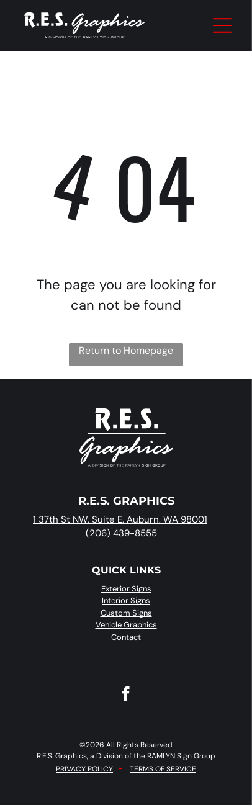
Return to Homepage (126, 350)
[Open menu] (222, 25)
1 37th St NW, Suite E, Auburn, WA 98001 (120, 519)
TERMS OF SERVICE (163, 769)
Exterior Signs (126, 588)
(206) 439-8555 (121, 533)
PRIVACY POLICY (84, 769)
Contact (126, 637)
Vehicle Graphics (126, 624)
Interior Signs (126, 600)
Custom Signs (126, 613)
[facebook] (126, 695)
